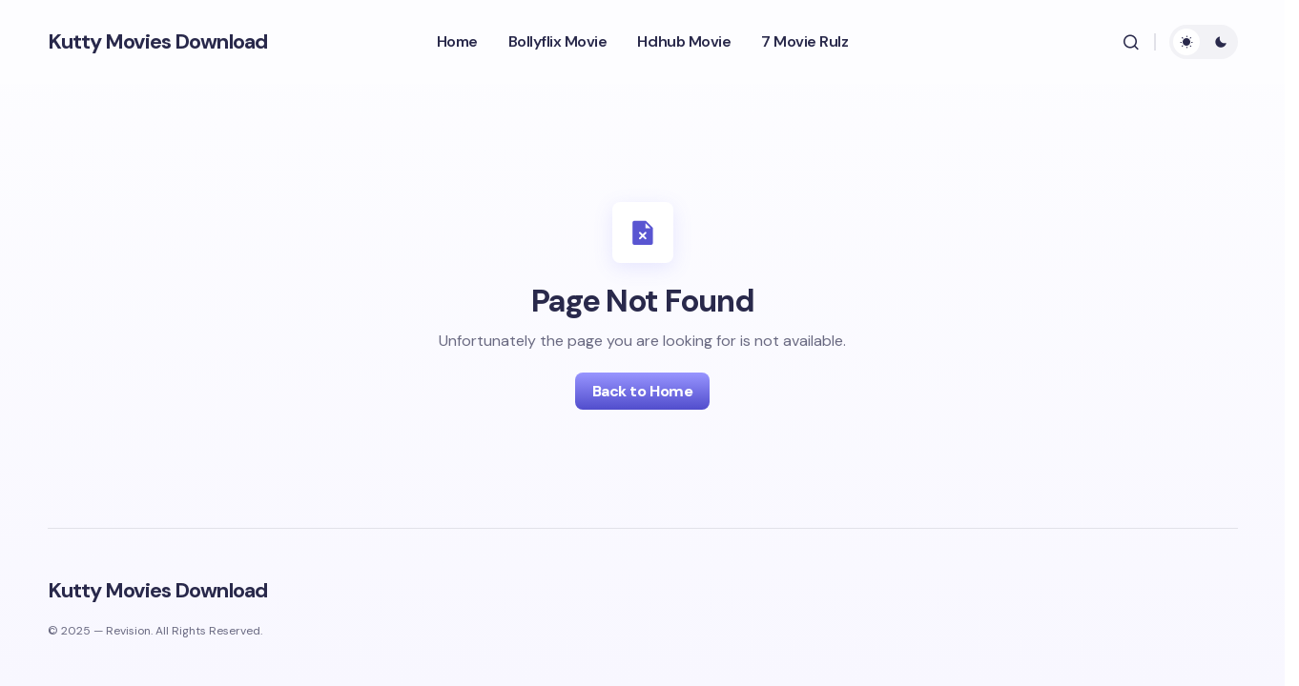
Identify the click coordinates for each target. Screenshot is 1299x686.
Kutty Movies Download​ (158, 41)
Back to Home (642, 391)
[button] (1131, 42)
